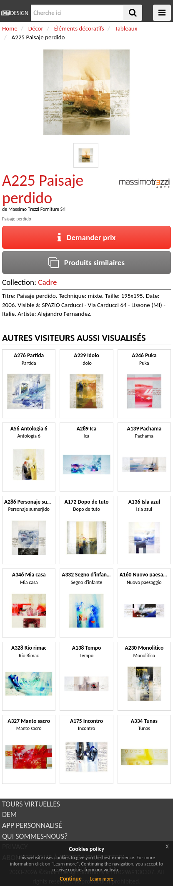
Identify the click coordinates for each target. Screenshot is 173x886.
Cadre (47, 282)
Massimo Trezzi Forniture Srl (36, 209)
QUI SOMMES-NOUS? (35, 836)
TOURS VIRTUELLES (31, 804)
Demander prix (87, 237)
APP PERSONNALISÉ (32, 825)
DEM (9, 814)
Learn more (101, 879)
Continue (71, 878)
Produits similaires (86, 262)
